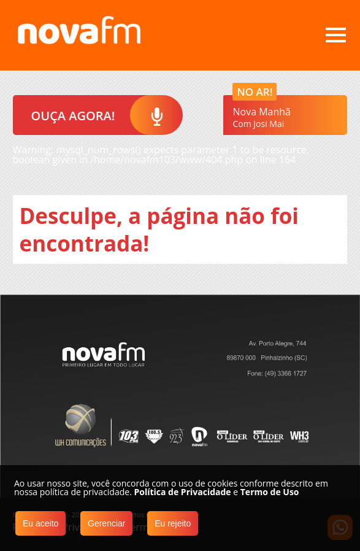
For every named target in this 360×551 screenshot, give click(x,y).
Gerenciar (106, 523)
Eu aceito (40, 523)
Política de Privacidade (182, 492)
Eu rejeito (173, 523)
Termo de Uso (269, 492)
